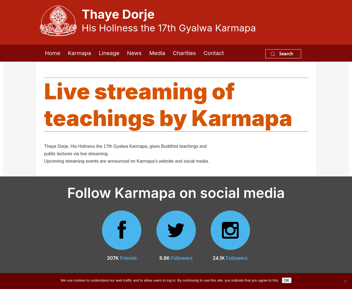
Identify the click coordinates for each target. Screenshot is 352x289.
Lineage (109, 53)
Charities (184, 53)
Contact (214, 53)
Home (52, 53)
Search (282, 53)
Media (157, 53)
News (134, 53)
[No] (345, 281)
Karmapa (79, 53)
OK (286, 280)
